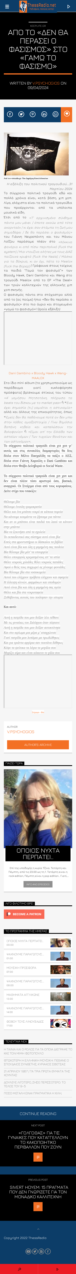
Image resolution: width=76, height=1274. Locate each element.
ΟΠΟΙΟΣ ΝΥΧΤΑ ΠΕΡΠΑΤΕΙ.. (25, 941)
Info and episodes (38, 884)
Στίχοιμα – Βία (38, 712)
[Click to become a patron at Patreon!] (38, 914)
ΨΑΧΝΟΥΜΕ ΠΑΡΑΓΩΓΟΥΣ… (25, 954)
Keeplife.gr (38, 25)
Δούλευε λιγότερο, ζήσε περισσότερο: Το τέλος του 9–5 (35, 1084)
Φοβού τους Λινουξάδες (25, 1021)
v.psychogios (46, 83)
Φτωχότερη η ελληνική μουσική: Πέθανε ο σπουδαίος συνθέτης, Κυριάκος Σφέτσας (36, 1062)
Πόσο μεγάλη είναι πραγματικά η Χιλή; (33, 1093)
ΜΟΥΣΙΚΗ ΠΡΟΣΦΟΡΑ (21, 967)
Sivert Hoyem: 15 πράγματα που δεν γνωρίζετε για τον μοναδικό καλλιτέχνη (38, 1191)
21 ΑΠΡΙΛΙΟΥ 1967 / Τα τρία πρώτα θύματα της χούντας (37, 1073)
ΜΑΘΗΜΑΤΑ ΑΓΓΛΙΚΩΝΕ (22, 994)
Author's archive (38, 744)
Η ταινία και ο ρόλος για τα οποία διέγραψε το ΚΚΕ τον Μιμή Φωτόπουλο (38, 1051)
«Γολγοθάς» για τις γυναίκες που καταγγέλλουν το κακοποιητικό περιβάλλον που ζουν (38, 1140)
